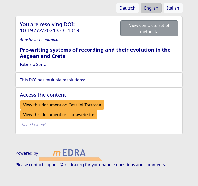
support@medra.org (64, 164)
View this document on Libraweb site (58, 115)
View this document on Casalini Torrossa (62, 105)
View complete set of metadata (149, 28)
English (151, 8)
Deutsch (128, 8)
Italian (173, 8)
